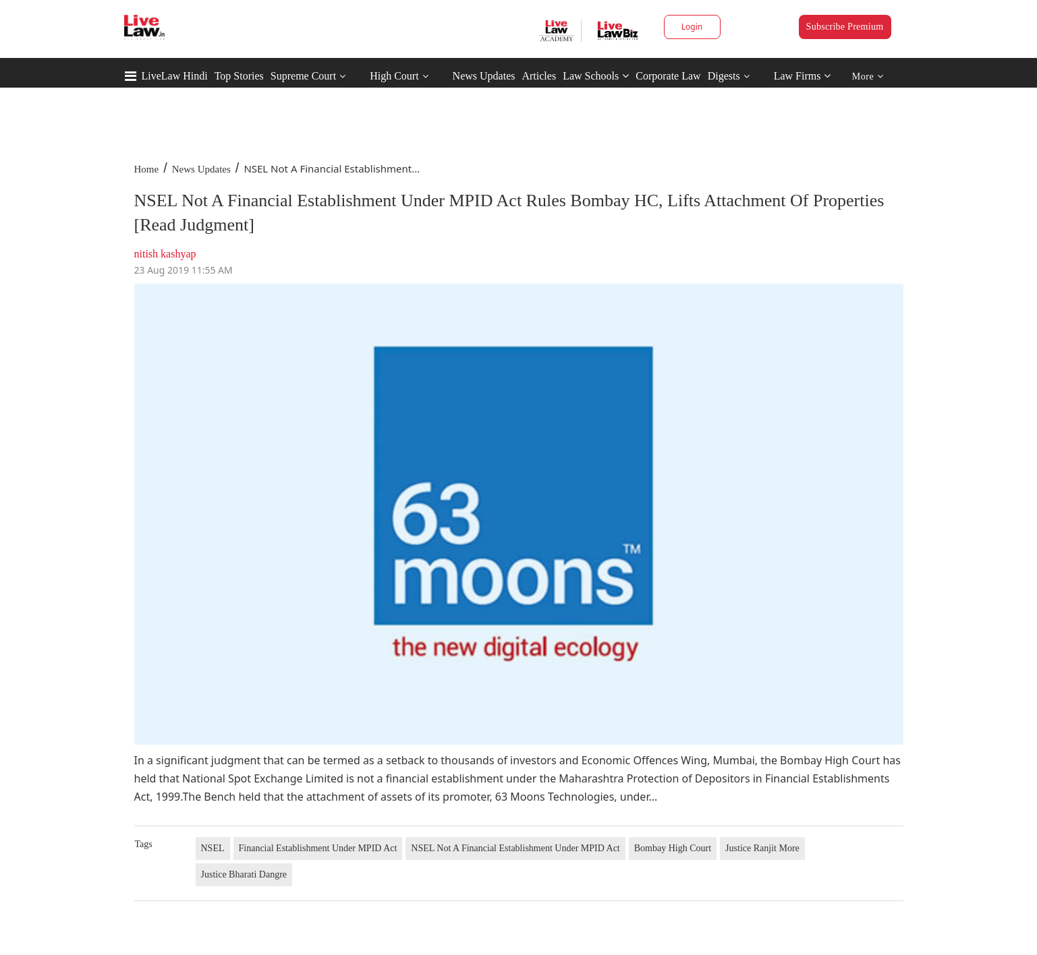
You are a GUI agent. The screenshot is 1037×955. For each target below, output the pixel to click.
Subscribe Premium (845, 27)
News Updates (484, 76)
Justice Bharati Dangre (244, 874)
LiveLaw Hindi (175, 76)
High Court (394, 76)
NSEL (213, 848)
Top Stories (239, 76)
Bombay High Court (672, 848)
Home (146, 169)
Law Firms (802, 76)
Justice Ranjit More (762, 848)
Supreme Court (303, 76)
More (868, 76)
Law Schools (596, 76)
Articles (539, 76)
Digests (724, 76)
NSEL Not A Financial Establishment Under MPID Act (515, 848)
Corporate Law (668, 76)
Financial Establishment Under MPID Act (318, 848)
